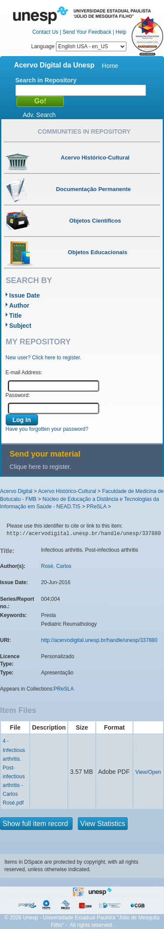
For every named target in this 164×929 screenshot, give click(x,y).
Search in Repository (46, 80)
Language (78, 46)
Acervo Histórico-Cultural (67, 491)
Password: (18, 395)
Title (15, 315)
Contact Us (45, 32)
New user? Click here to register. (43, 358)
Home (110, 65)
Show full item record (36, 823)
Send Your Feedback (87, 32)
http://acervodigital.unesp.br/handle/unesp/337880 (99, 640)
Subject (20, 325)
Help (120, 32)
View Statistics (103, 823)
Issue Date (24, 295)
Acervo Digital (16, 491)
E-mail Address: (24, 372)
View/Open (148, 772)
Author (19, 305)
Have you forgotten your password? (47, 429)
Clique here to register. (40, 466)
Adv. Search (39, 114)
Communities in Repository (84, 131)
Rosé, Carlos (56, 566)
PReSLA (96, 507)
